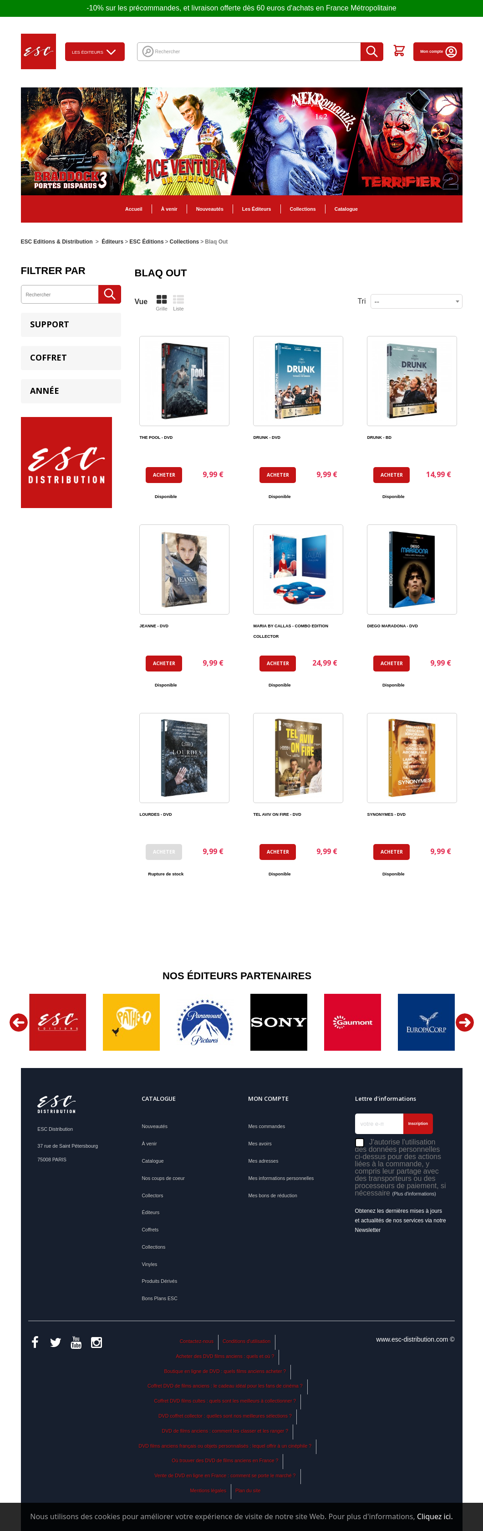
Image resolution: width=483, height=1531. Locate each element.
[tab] (71, 325)
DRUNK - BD (379, 437)
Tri (361, 301)
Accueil (133, 209)
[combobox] (417, 301)
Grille (162, 302)
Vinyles (149, 1264)
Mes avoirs (259, 1143)
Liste (178, 302)
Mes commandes (266, 1126)
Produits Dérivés (159, 1281)
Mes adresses (263, 1161)
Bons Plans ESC (159, 1298)
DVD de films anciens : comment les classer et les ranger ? (225, 1431)
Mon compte (439, 51)
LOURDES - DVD (155, 814)
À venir (169, 209)
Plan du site (247, 1490)
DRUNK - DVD (266, 437)
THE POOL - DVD (156, 437)
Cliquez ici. (435, 1516)
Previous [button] (19, 1022)
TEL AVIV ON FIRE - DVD (277, 814)
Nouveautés (210, 209)
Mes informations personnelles (281, 1178)
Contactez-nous (197, 1341)
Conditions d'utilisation (246, 1341)
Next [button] (465, 1022)
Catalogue (346, 209)
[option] (58, 1022)
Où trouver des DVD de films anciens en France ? (225, 1460)
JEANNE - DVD (153, 626)
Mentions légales (208, 1490)
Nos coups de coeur (163, 1178)
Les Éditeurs (256, 209)
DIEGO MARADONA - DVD (392, 626)
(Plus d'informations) (414, 1193)
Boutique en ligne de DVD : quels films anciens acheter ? (225, 1371)
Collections (303, 209)
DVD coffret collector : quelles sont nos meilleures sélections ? (225, 1416)
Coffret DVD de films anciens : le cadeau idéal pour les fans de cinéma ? (225, 1386)
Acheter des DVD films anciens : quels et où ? (225, 1356)
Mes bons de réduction (272, 1195)
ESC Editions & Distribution (57, 242)
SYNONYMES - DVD (386, 814)
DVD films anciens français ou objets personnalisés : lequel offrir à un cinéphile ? (225, 1446)
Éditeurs (150, 1212)
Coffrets (150, 1229)
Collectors (152, 1195)
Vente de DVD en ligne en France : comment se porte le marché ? (224, 1475)
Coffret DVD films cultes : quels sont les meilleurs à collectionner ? (225, 1401)
